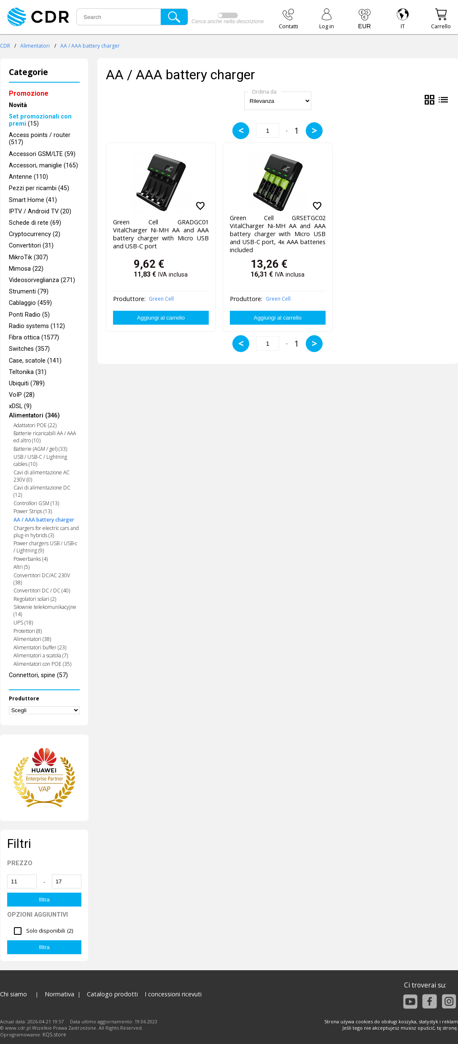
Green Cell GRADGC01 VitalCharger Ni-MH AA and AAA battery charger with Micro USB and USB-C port (161, 232)
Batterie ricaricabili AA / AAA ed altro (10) (44, 437)
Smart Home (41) (33, 200)
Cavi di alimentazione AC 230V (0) (41, 476)
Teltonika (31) (27, 372)
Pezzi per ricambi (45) (39, 188)
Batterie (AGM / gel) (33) (40, 448)
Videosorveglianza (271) (42, 280)
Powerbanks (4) (30, 558)
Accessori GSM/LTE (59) (42, 154)
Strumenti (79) (28, 291)
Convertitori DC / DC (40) (41, 590)
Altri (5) (21, 566)
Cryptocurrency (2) (34, 234)
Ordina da (264, 91)
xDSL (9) (20, 406)
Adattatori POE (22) (35, 425)
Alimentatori (35, 45)
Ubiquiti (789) (27, 383)
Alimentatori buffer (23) (39, 647)
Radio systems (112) (37, 326)
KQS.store (54, 1034)
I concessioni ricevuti (173, 994)
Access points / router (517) (39, 139)
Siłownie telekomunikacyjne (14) (44, 610)
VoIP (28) (22, 394)
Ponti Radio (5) (29, 314)
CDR (5, 45)
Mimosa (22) (26, 268)
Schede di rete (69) (35, 222)
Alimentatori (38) (32, 639)
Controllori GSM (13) (36, 503)
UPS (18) (23, 622)
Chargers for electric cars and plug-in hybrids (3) (46, 532)
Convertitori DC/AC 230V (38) (41, 579)
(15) (40, 120)
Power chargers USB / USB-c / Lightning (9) (45, 547)
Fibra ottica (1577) (34, 337)
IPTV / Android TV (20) (40, 211)
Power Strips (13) (32, 511)
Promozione (28, 93)
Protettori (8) (27, 631)
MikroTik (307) (28, 257)
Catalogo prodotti (112, 994)
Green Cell (161, 298)
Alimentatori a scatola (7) (40, 655)
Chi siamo (13, 994)
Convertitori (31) (31, 245)
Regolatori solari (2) (34, 599)
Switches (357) (29, 348)
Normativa (59, 994)
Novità (18, 105)
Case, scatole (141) (35, 360)
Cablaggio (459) (30, 303)
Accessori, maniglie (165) (43, 165)
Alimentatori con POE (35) (42, 663)
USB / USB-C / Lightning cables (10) (40, 460)
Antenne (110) (28, 176)
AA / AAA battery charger (90, 45)
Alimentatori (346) (34, 416)
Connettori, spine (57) (38, 675)
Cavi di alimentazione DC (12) (41, 491)
